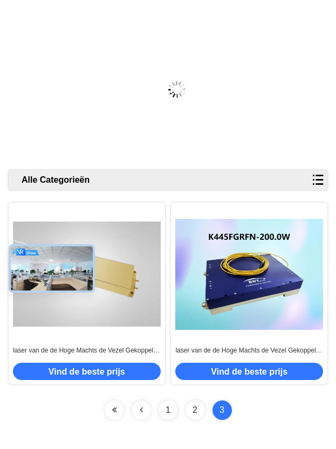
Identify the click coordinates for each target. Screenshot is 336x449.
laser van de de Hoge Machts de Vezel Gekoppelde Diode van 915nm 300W (87, 351)
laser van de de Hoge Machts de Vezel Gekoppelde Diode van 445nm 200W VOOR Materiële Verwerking (249, 351)
